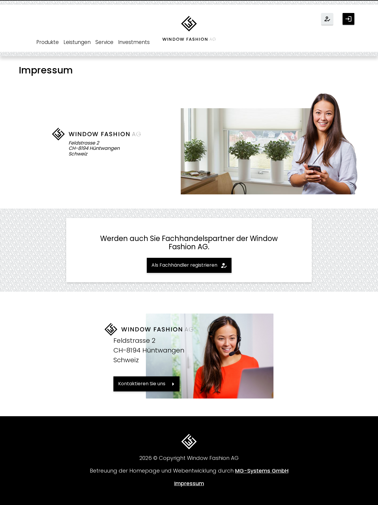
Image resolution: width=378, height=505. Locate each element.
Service (104, 42)
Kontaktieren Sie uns (141, 383)
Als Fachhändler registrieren (184, 265)
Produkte (47, 42)
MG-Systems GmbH (262, 470)
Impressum (189, 483)
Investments (134, 42)
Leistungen (77, 42)
